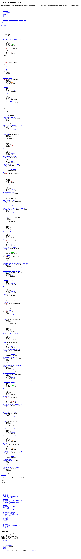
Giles (5, 342)
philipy (5, 41)
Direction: (24, 477)
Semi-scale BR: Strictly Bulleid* (9, 412)
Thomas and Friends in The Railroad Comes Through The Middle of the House (19, 380)
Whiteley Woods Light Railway (9, 156)
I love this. (5, 420)
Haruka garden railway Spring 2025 (10, 231)
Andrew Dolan (7, 272)
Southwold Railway (7, 239)
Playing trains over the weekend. (9, 443)
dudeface (6, 118)
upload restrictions (7, 47)
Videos (3, 23)
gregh (6, 102)
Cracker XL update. (7, 184)
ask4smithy (6, 94)
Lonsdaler (13, 220)
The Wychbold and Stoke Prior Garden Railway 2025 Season (15, 263)
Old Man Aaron (14, 197)
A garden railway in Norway (9, 278)
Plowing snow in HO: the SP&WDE (10, 117)
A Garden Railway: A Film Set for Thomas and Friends (14, 208)
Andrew (6, 87)
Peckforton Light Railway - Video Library (11, 61)
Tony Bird (6, 165)
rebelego (6, 280)
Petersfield (7, 126)
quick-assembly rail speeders (9, 224)
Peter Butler (6, 134)
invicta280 (13, 275)
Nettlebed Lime (6, 341)
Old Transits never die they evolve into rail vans (13, 451)
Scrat (5, 295)
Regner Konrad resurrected (8, 286)
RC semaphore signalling (8, 172)
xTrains (5, 389)
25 (6, 69)
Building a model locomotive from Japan (11, 333)
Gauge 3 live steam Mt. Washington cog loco (12, 318)
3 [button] (3, 31)
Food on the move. (7, 133)
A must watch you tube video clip (10, 357)
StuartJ (12, 161)
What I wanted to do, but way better (10, 435)
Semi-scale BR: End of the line (9, 247)
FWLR (12, 82)
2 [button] (3, 29)
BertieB (5, 248)
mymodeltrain (7, 149)
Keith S (12, 456)
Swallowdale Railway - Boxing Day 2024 (11, 271)
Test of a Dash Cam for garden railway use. (12, 365)
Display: (6, 477)
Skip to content (4, 8)
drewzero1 (13, 137)
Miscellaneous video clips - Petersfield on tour (12, 125)
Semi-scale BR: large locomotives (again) (11, 349)
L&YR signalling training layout (9, 310)
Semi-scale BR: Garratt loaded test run (11, 467)
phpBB (7, 550)
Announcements (24, 41)
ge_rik (5, 48)
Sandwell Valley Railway (9, 209)
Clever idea (5, 302)
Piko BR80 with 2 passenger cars (9, 388)
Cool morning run (6, 93)
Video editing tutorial (7, 78)
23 (6, 66)
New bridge (5, 148)
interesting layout (6, 396)
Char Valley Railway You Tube (9, 216)
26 (6, 70)
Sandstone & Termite (7, 101)
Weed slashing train (7, 255)
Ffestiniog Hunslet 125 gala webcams (10, 85)
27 (6, 71)
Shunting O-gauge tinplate (8, 294)
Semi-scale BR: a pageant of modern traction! (12, 404)
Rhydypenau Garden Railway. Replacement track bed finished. (15, 428)
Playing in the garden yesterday (9, 373)
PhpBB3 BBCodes (34, 550)
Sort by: (14, 477)
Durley (6, 157)
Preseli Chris (6, 358)
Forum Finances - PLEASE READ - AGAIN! (12, 39)
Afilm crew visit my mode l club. (10, 200)
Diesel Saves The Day (7, 459)
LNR (12, 98)
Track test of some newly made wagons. (11, 164)
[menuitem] (8, 12)
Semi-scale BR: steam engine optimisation (11, 326)
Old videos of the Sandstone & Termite (11, 140)
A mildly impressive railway (9, 192)
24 (6, 67)
